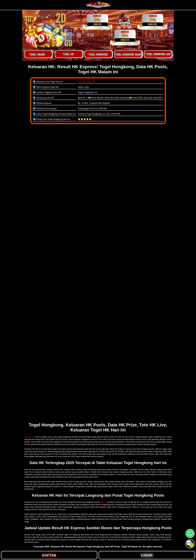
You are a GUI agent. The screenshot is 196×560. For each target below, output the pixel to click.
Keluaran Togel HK (86, 81)
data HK (103, 502)
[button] (190, 544)
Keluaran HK (29, 437)
